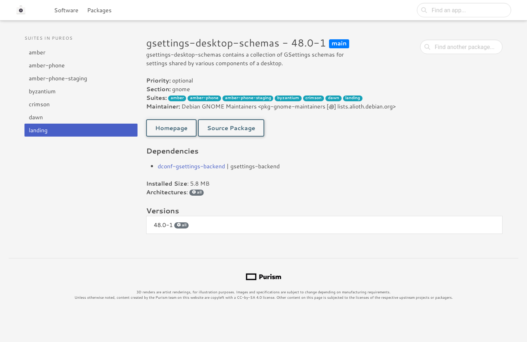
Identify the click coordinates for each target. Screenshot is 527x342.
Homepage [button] (171, 128)
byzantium (42, 91)
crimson (39, 104)
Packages (99, 10)
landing (38, 130)
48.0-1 (171, 225)
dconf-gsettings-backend (191, 166)
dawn (36, 117)
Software (66, 10)
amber (37, 52)
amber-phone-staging (58, 78)
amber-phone (47, 65)
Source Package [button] (231, 128)
